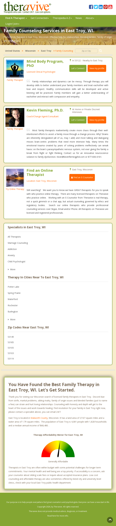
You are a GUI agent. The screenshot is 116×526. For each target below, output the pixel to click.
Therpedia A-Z (62, 18)
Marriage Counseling (18, 242)
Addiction (12, 249)
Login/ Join (12, 23)
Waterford (13, 299)
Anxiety (11, 255)
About (90, 18)
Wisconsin (30, 50)
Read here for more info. (58, 516)
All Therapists (14, 236)
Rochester (13, 305)
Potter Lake (13, 286)
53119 (11, 358)
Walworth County (39, 417)
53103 (11, 353)
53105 (11, 347)
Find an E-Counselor (82, 177)
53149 (11, 336)
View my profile (96, 68)
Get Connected (40, 18)
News (79, 18)
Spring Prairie (14, 293)
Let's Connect (78, 68)
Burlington (13, 311)
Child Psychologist (16, 261)
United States (12, 50)
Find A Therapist (16, 18)
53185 (11, 342)
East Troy (46, 50)
